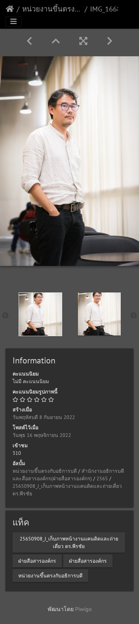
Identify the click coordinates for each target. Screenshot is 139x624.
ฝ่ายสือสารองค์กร (37, 560)
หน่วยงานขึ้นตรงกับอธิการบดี (52, 9)
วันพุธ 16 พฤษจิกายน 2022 (42, 435)
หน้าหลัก (10, 9)
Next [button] (133, 315)
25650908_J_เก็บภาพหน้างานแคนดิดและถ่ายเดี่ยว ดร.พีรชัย (69, 542)
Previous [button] (5, 315)
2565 (102, 478)
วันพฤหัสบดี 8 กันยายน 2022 (44, 417)
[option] (40, 314)
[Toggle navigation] (13, 21)
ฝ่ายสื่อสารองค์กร (88, 560)
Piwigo (83, 609)
